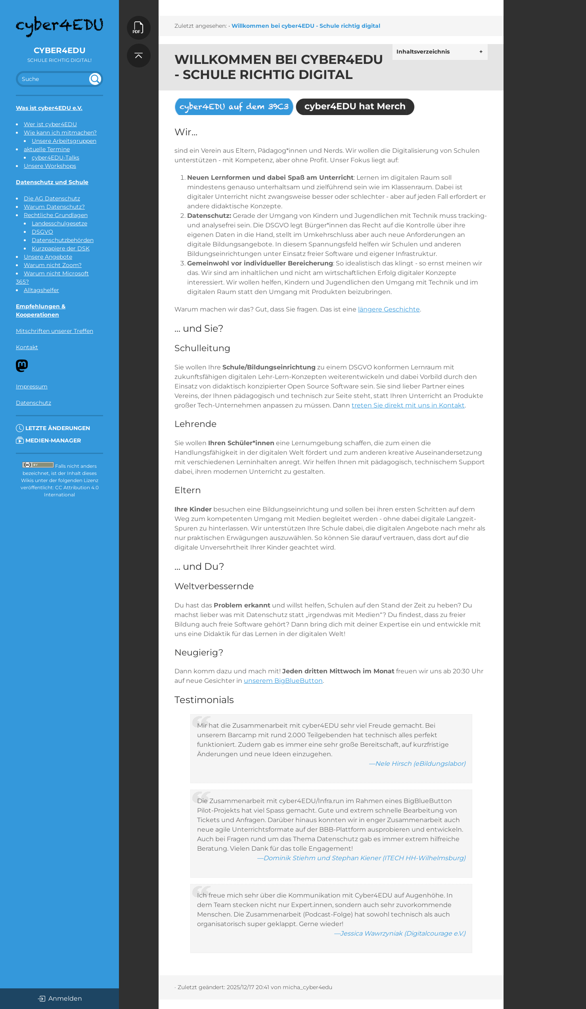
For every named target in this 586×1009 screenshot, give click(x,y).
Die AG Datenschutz (52, 198)
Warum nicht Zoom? (53, 265)
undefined (95, 79)
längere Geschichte (389, 309)
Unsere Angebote (48, 256)
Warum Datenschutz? (54, 206)
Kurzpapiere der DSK (61, 248)
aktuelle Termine (47, 149)
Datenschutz (33, 402)
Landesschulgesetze (59, 223)
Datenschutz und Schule (52, 182)
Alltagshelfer (41, 290)
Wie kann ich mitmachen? (60, 132)
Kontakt (27, 347)
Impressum (32, 386)
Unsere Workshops (50, 165)
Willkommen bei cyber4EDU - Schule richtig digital (306, 25)
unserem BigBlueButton (283, 680)
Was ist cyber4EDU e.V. (49, 107)
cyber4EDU (60, 50)
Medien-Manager (48, 440)
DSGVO (42, 231)
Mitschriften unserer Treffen (54, 330)
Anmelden (59, 999)
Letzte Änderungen (53, 428)
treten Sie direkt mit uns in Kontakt (408, 405)
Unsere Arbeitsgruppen (64, 140)
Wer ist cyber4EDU (50, 124)
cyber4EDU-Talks (55, 157)
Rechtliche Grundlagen (56, 215)
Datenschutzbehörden (63, 240)
